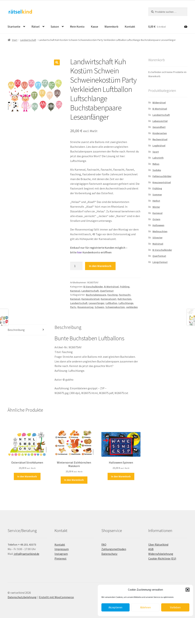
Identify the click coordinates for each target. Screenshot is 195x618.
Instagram (61, 554)
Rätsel (35, 26)
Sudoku (156, 170)
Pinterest (61, 558)
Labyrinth (158, 157)
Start (14, 40)
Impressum (62, 549)
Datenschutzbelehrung (22, 597)
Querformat (107, 290)
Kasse (94, 26)
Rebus (155, 164)
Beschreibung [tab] (16, 330)
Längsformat (160, 262)
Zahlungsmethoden (113, 549)
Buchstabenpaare (96, 294)
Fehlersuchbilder (161, 176)
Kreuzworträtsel (161, 182)
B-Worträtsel (111, 286)
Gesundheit (159, 127)
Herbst (156, 200)
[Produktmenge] (76, 266)
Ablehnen (145, 607)
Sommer (157, 194)
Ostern (156, 219)
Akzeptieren (115, 607)
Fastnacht (124, 294)
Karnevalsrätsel (90, 299)
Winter (156, 207)
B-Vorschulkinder (93, 286)
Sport (155, 151)
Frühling (124, 286)
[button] (187, 590)
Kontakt (130, 26)
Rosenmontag (85, 307)
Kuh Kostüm (124, 299)
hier (79, 252)
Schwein (99, 307)
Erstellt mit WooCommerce (56, 597)
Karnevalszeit (108, 299)
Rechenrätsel (159, 139)
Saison (55, 26)
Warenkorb (111, 26)
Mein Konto (77, 26)
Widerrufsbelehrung (160, 554)
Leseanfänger (96, 303)
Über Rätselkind (158, 544)
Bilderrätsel (159, 102)
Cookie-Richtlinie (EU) (162, 558)
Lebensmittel (160, 121)
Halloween (158, 225)
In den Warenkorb (100, 266)
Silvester (157, 237)
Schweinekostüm (115, 307)
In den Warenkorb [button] (27, 476)
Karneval (75, 290)
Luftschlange (125, 303)
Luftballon (111, 303)
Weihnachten (159, 231)
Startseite (14, 26)
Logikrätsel (158, 145)
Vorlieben (175, 607)
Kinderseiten (159, 133)
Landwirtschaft (28, 40)
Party (73, 307)
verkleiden (132, 307)
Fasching (112, 294)
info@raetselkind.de (26, 554)
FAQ (103, 544)
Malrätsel (157, 243)
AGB (151, 549)
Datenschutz (109, 554)
